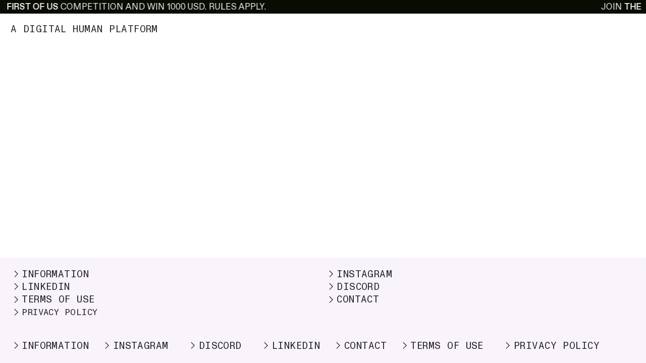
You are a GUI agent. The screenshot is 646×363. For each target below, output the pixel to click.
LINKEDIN (40, 286)
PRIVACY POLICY (60, 312)
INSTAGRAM (359, 274)
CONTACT (353, 299)
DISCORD (353, 286)
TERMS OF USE (53, 299)
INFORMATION (50, 274)
